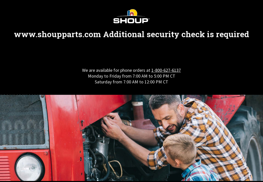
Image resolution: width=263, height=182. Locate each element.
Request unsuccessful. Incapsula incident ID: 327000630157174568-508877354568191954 (131, 91)
